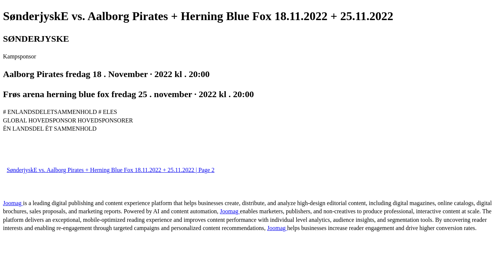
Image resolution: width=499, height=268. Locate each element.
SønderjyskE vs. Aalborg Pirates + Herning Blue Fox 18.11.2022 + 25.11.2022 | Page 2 (111, 170)
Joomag (13, 203)
